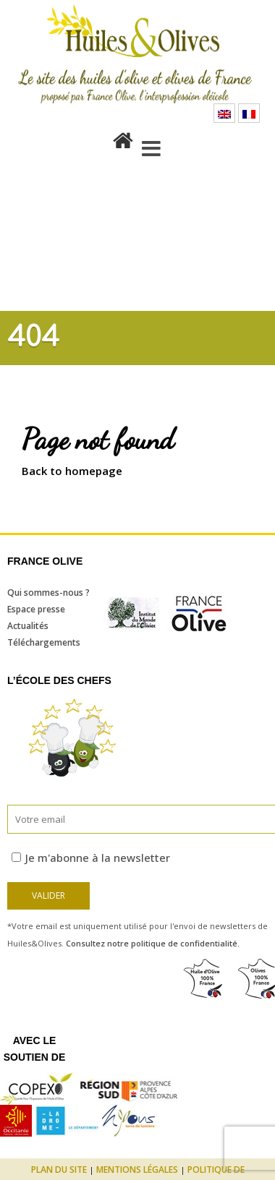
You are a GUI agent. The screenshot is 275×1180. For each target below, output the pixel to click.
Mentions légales (137, 1169)
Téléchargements (43, 642)
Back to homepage (72, 470)
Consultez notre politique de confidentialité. (153, 943)
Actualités (27, 626)
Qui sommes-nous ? (48, 592)
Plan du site (59, 1169)
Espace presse (36, 609)
